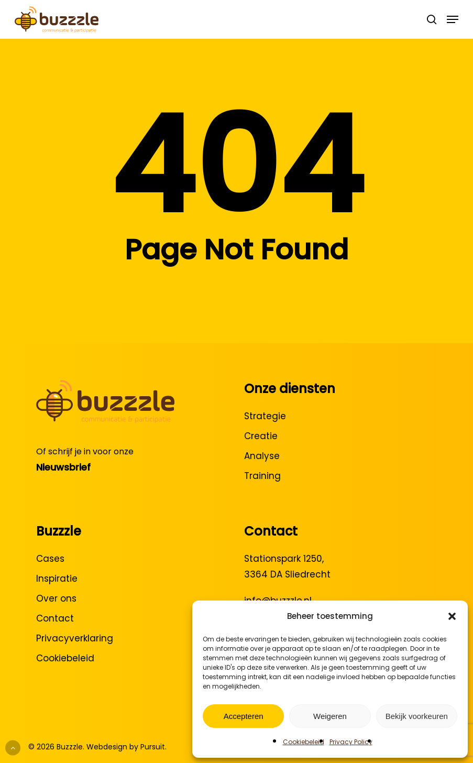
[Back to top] (12, 748)
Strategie (265, 416)
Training (262, 476)
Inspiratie (57, 578)
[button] (452, 616)
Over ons (56, 598)
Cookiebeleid (303, 741)
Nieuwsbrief (63, 467)
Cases (50, 558)
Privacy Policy (350, 741)
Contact (55, 618)
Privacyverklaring (74, 638)
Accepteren (243, 716)
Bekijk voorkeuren (417, 716)
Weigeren (330, 716)
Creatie (261, 436)
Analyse (262, 456)
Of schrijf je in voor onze (85, 451)
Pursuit (152, 747)
